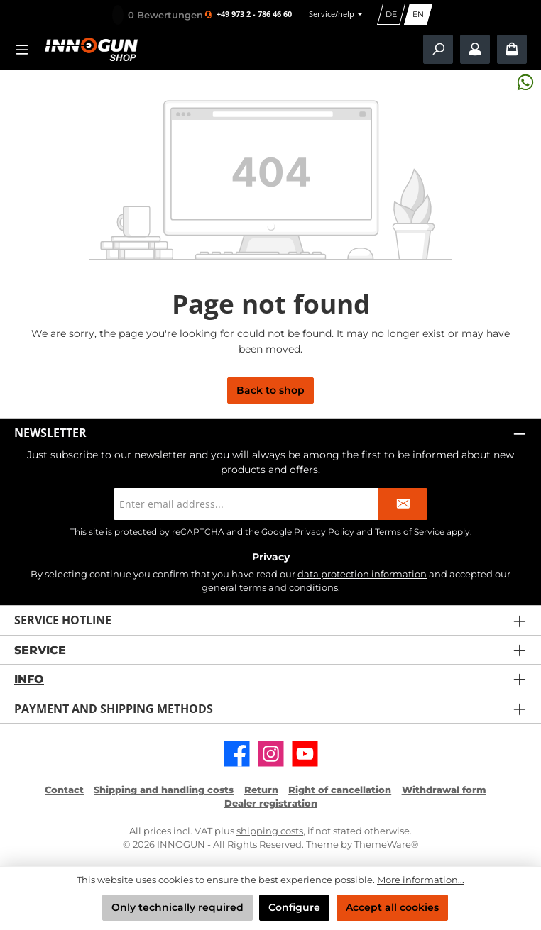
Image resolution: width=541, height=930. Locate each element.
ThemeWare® (386, 844)
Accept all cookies (392, 907)
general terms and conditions (270, 587)
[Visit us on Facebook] (237, 754)
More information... (420, 880)
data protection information (362, 574)
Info (29, 679)
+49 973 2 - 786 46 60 (254, 14)
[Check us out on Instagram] (271, 754)
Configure (294, 907)
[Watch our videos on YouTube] (305, 754)
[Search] (438, 49)
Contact (64, 790)
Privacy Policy (324, 531)
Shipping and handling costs (164, 790)
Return (261, 790)
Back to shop (270, 390)
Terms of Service (409, 531)
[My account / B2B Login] (475, 49)
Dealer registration (270, 803)
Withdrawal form (444, 790)
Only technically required (177, 907)
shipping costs (269, 831)
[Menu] (26, 49)
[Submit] (402, 504)
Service (40, 650)
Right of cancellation (339, 790)
